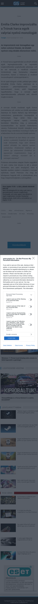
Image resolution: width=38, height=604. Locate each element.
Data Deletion (7, 345)
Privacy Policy (30, 345)
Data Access (19, 345)
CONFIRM (11, 338)
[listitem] (19, 294)
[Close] (34, 259)
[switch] (30, 300)
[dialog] (19, 302)
